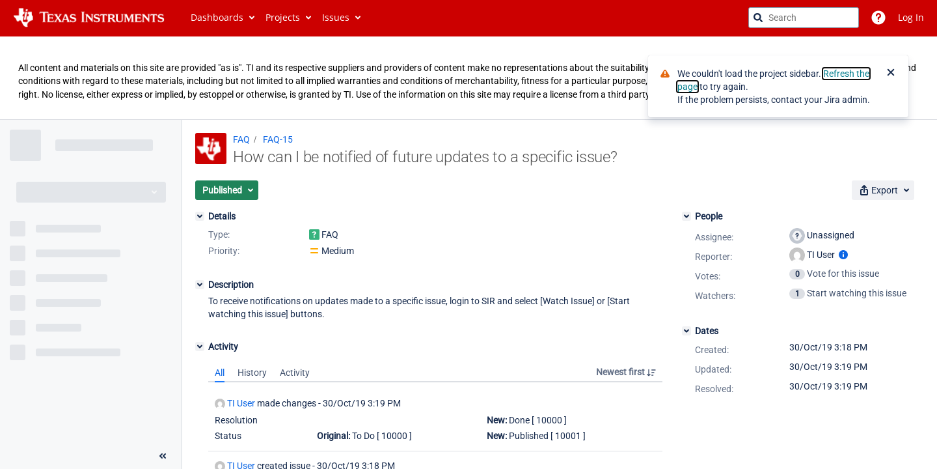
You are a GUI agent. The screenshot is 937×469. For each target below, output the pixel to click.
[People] (686, 216)
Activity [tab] (295, 372)
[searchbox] (803, 17)
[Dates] (686, 330)
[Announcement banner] (468, 78)
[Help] (878, 17)
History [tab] (252, 372)
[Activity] (199, 346)
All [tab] (219, 372)
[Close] (890, 73)
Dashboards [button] (217, 17)
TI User (235, 403)
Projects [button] (282, 17)
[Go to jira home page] (89, 18)
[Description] (199, 284)
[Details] (199, 216)
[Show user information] (843, 254)
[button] (226, 190)
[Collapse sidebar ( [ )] (162, 456)
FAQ (241, 139)
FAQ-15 (278, 139)
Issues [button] (335, 17)
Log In (911, 17)
